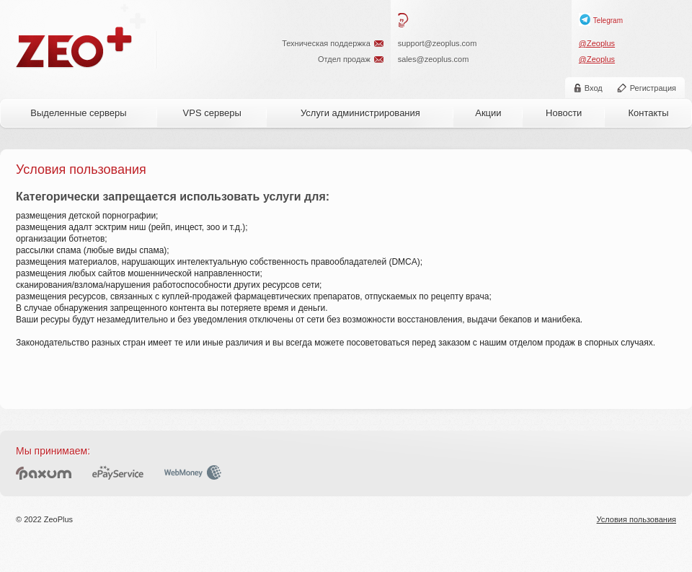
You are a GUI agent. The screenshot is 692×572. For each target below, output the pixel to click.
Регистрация (653, 88)
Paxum (43, 472)
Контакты (648, 112)
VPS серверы (212, 112)
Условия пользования (636, 519)
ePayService (117, 472)
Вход (594, 88)
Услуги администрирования (360, 112)
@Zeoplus (597, 43)
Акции (488, 112)
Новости (564, 112)
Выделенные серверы (78, 112)
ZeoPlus (74, 48)
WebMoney (192, 472)
